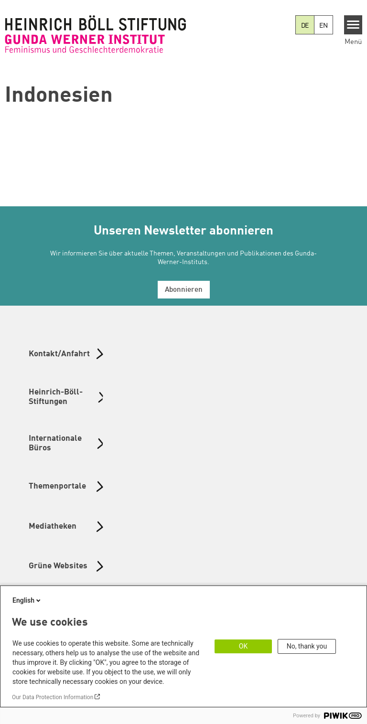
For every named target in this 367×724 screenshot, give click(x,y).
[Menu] (353, 24)
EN (323, 25)
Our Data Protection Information (52, 697)
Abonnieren (184, 290)
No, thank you (307, 646)
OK (243, 646)
